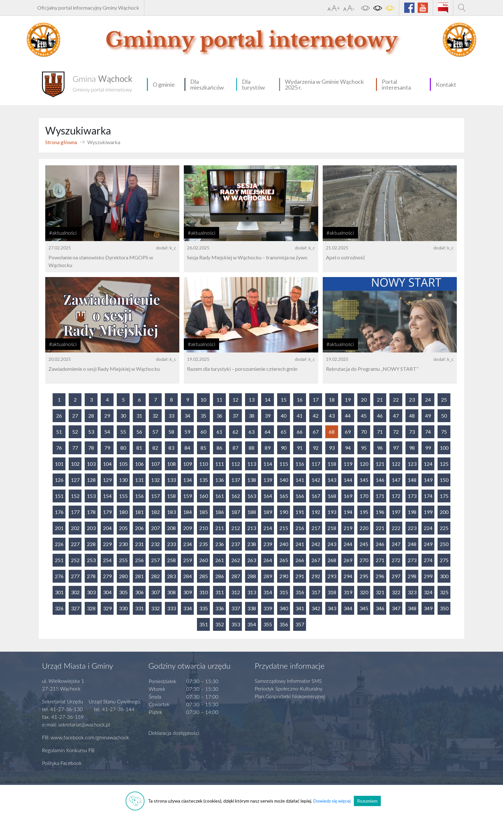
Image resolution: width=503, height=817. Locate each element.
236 (219, 544)
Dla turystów (253, 84)
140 (283, 480)
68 (332, 432)
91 (300, 448)
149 (428, 480)
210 (203, 528)
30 (123, 416)
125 (444, 464)
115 (283, 464)
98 (412, 448)
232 (155, 544)
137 (235, 480)
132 (155, 480)
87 (235, 448)
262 (235, 560)
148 (412, 480)
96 (380, 448)
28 (91, 416)
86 (219, 448)
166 (299, 496)
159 (187, 496)
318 (332, 592)
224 (428, 528)
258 (171, 560)
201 (59, 528)
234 (187, 544)
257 (155, 560)
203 (91, 528)
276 (59, 576)
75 (444, 432)
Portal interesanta (396, 84)
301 (59, 592)
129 (107, 480)
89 (267, 448)
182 (155, 512)
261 (219, 560)
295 (364, 576)
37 (235, 416)
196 (380, 512)
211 (219, 528)
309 (187, 592)
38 (251, 416)
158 (171, 496)
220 (364, 528)
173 (412, 496)
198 (412, 512)
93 (332, 448)
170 (364, 496)
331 (139, 608)
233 (171, 544)
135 (203, 480)
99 (428, 448)
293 (332, 576)
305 (123, 592)
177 (75, 512)
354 (251, 624)
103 (91, 464)
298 (412, 576)
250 (444, 544)
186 (219, 512)
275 (444, 560)
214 (267, 528)
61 (219, 432)
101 (59, 464)
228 (91, 544)
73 (412, 432)
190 (283, 512)
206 (139, 528)
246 (380, 544)
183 (171, 512)
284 (187, 576)
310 (203, 592)
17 (316, 399)
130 (123, 480)
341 (299, 608)
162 (235, 496)
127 (75, 480)
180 (123, 512)
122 (396, 464)
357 (299, 624)
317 (315, 592)
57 (155, 432)
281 (139, 576)
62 (235, 432)
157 (155, 496)
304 (107, 592)
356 (283, 624)
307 (155, 592)
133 (171, 480)
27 (75, 416)
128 (91, 480)
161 (219, 496)
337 (235, 608)
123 (412, 464)
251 (59, 560)
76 (59, 448)
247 (396, 544)
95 (364, 448)
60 (203, 432)
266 (299, 560)
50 (444, 416)
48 (412, 416)
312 (235, 592)
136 (219, 480)
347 (396, 608)
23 (412, 399)
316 (299, 592)
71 (380, 432)
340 (283, 608)
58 (171, 432)
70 (364, 432)
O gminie (164, 84)
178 (91, 512)
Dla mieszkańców (207, 84)
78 (91, 448)
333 (171, 608)
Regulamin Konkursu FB (68, 750)
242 (315, 544)
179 (107, 512)
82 (155, 448)
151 (59, 496)
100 (444, 448)
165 (283, 496)
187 (235, 512)
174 (428, 496)
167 (315, 496)
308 (171, 592)
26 (59, 416)
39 (267, 416)
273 (412, 560)
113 (251, 464)
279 (107, 576)
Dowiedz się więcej (332, 801)
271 (380, 560)
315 (283, 592)
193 (332, 512)
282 (155, 576)
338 (251, 608)
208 (171, 528)
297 (396, 576)
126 (59, 480)
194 (348, 512)
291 (299, 576)
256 (139, 560)
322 (396, 592)
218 (332, 528)
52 (75, 432)
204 (107, 528)
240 (283, 544)
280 (123, 576)
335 (203, 608)
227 (75, 544)
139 (267, 480)
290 (283, 576)
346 (380, 608)
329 (107, 608)
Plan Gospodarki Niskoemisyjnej (290, 696)
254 (107, 560)
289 (267, 576)
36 (219, 416)
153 (91, 496)
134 (187, 480)
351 (203, 624)
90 (283, 448)
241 (299, 544)
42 (316, 416)
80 (123, 448)
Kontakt (446, 84)
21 (380, 399)
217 (315, 528)
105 (123, 464)
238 (251, 544)
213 (251, 528)
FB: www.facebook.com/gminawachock (85, 737)
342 (315, 608)
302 (75, 592)
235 (203, 544)
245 (364, 544)
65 (283, 432)
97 (396, 448)
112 (235, 464)
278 (91, 576)
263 (251, 560)
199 (428, 512)
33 (171, 416)
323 (412, 592)
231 (139, 544)
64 (267, 432)
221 (380, 528)
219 (348, 528)
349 (428, 608)
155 (123, 496)
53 (91, 432)
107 (155, 464)
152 (75, 496)
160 (203, 496)
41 (300, 416)
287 (235, 576)
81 (139, 448)
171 (380, 496)
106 (139, 464)
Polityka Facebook (62, 763)
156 (139, 496)
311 (219, 592)
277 (75, 576)
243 (332, 544)
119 (348, 464)
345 (364, 608)
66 (300, 432)
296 (380, 576)
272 (396, 560)
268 (332, 560)
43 (332, 416)
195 (364, 512)
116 (299, 464)
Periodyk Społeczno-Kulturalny (288, 688)
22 (396, 399)
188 (251, 512)
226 (59, 544)
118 (332, 464)
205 (123, 528)
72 (396, 432)
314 (267, 592)
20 (364, 399)
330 (123, 608)
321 (380, 592)
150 (444, 480)
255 (123, 560)
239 (267, 544)
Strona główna (61, 142)
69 (348, 432)
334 (187, 608)
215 (283, 528)
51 (59, 432)
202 (75, 528)
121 (380, 464)
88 (251, 448)
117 (315, 464)
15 (283, 399)
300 (444, 576)
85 (203, 448)
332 (155, 608)
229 (107, 544)
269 (348, 560)
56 (139, 432)
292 (315, 576)
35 (203, 416)
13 (251, 399)
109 (187, 464)
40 (283, 416)
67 (316, 432)
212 (235, 528)
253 (91, 560)
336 (219, 608)
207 (155, 528)
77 (75, 448)
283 (171, 576)
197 (396, 512)
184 (187, 512)
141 (299, 480)
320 (364, 592)
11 (219, 399)
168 (332, 496)
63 (251, 432)
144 (348, 480)
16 (300, 399)
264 (267, 560)
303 (91, 592)
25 (444, 399)
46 (380, 416)
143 (332, 480)
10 (203, 399)
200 (444, 512)
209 (187, 528)
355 (267, 624)
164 (267, 496)
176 (59, 512)
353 (235, 624)
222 (396, 528)
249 (428, 544)
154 (107, 496)
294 (348, 576)
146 (380, 480)
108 (171, 464)
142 (315, 480)
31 (139, 416)
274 (428, 560)
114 (267, 464)
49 (428, 416)
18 (332, 399)
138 (251, 480)
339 (267, 608)
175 (444, 496)
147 (396, 480)
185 (203, 512)
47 (396, 416)
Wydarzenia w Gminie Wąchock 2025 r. (324, 84)
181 (139, 512)
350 (444, 608)
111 (219, 464)
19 (348, 399)
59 (187, 432)
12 (235, 399)
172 (396, 496)
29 (107, 416)
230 (123, 544)
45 (364, 416)
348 (412, 608)
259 (187, 560)
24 (428, 399)
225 (444, 528)
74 (428, 432)
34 (187, 416)
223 (412, 528)
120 (364, 464)
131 (139, 480)
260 (203, 560)
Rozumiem (367, 801)
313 (251, 592)
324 (428, 592)
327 (75, 608)
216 (299, 528)
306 (139, 592)
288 (251, 576)
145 (364, 480)
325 (444, 592)
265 (283, 560)
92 (316, 448)
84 (187, 448)
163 (251, 496)
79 (107, 448)
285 (203, 576)
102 (75, 464)
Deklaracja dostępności (174, 733)
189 (267, 512)
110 (203, 464)
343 (332, 608)
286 (219, 576)
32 (155, 416)
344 (348, 608)
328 (91, 608)
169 (348, 496)
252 (75, 560)
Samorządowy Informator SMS (288, 681)
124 (428, 464)
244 (348, 544)
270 (364, 560)
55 (123, 432)
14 (267, 399)
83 (171, 448)
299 (428, 576)
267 (315, 560)
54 (107, 432)
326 (59, 608)
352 (219, 624)
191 (299, 512)
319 (348, 592)
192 (315, 512)
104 (107, 464)
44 (348, 416)
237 (235, 544)
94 (348, 448)
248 (412, 544)
